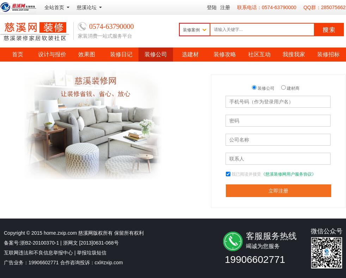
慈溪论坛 (87, 7)
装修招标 (328, 54)
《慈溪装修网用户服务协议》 (288, 174)
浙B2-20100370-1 (39, 243)
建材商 (290, 88)
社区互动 (259, 54)
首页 (17, 54)
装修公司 (155, 54)
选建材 (190, 54)
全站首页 (54, 7)
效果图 (86, 54)
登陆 (212, 7)
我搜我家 (294, 54)
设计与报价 (52, 54)
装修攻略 (225, 54)
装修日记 (121, 54)
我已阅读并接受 (273, 174)
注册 (225, 7)
